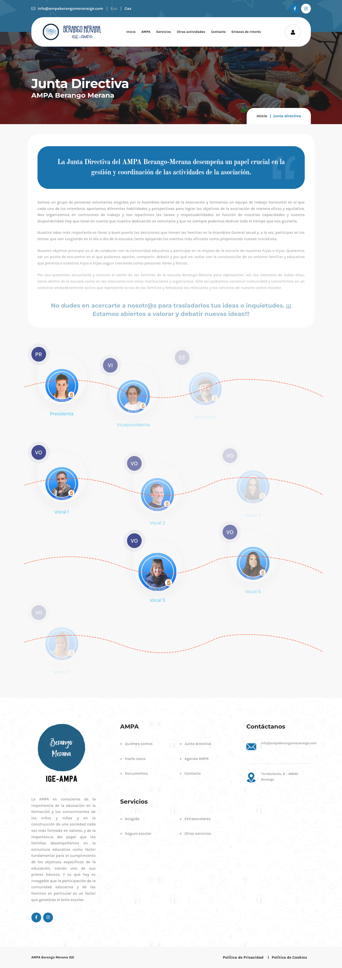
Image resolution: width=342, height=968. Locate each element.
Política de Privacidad (243, 957)
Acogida (132, 818)
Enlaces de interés (246, 32)
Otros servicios (198, 833)
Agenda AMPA (197, 758)
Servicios (163, 32)
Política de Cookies (289, 957)
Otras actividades (191, 32)
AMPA (146, 32)
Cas (128, 8)
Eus (114, 8)
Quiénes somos (138, 743)
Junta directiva (198, 743)
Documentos (136, 773)
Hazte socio (135, 758)
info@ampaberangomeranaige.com (67, 8)
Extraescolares (198, 818)
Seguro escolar (138, 833)
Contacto (218, 32)
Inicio (131, 32)
